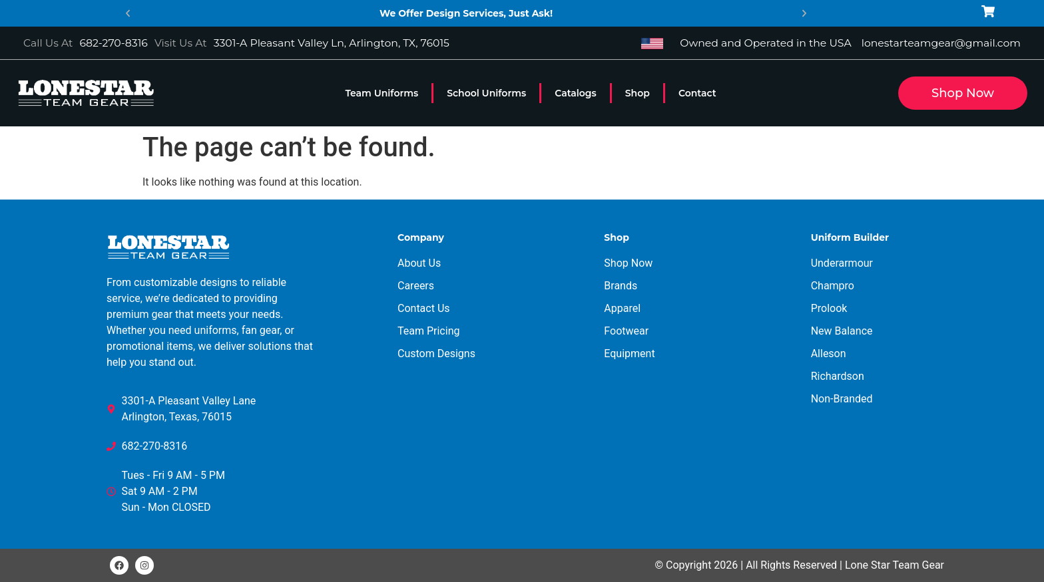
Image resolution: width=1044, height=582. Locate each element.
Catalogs (576, 93)
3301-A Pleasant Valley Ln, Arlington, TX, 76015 (331, 43)
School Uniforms (486, 93)
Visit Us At (180, 43)
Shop (637, 93)
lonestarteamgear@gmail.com (941, 43)
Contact (697, 93)
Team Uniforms (381, 93)
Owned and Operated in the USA (765, 43)
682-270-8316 (113, 43)
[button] (127, 13)
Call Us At (48, 43)
